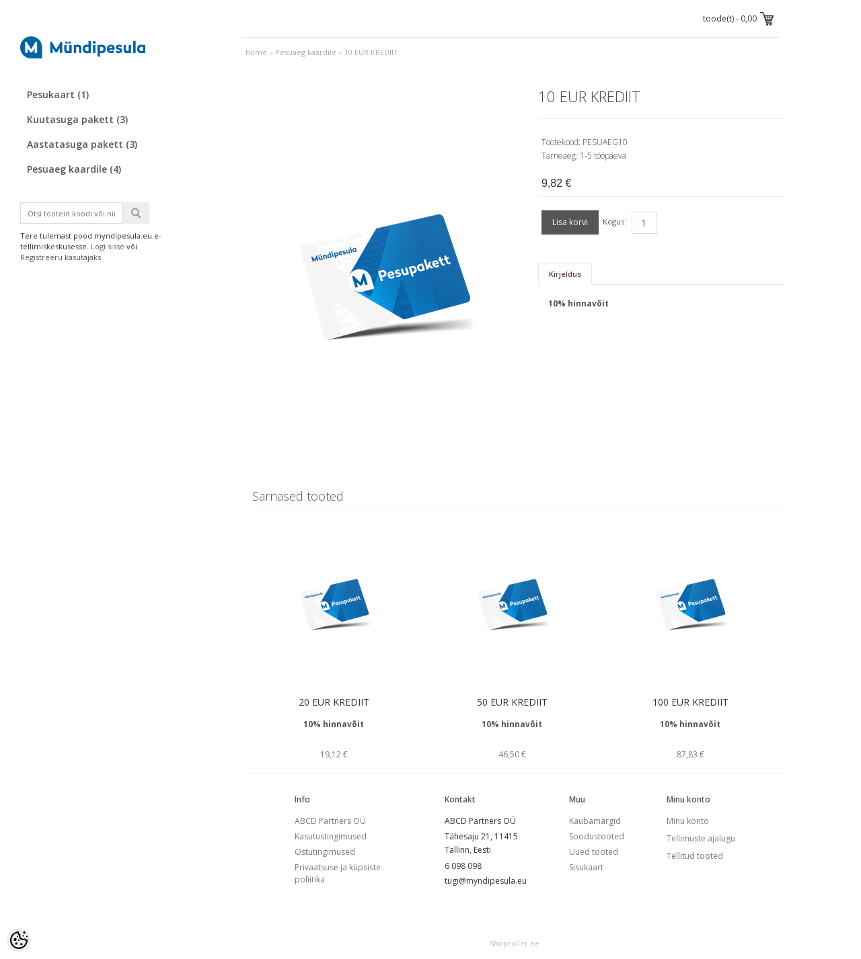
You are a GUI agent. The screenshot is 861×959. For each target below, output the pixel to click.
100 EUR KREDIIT (690, 702)
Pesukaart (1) (58, 94)
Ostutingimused (325, 852)
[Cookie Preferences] (19, 940)
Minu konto (688, 821)
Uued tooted (593, 852)
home (256, 52)
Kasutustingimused (331, 836)
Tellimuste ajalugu (701, 838)
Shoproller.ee (514, 943)
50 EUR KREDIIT (512, 702)
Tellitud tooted (695, 856)
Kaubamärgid (595, 821)
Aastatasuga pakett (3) (82, 144)
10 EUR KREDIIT (371, 52)
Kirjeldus (565, 274)
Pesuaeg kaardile (305, 52)
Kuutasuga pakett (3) (77, 119)
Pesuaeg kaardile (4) (74, 169)
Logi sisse (107, 246)
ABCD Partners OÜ (330, 821)
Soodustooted (596, 836)
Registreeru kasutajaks (60, 257)
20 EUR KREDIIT (334, 702)
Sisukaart (586, 867)
